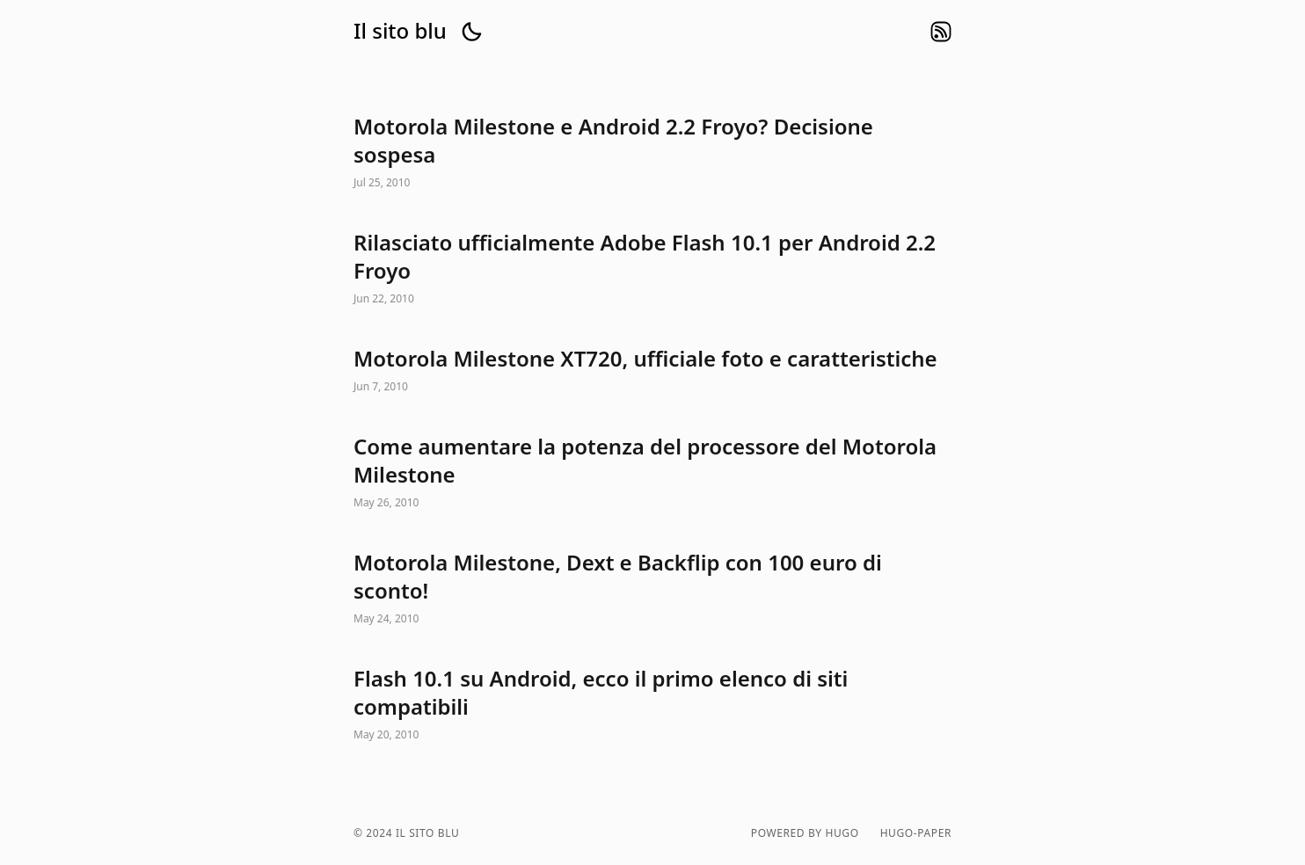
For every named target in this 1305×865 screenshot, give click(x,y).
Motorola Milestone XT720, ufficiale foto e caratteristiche (652, 371)
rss (940, 31)
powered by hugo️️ (805, 833)
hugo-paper (915, 833)
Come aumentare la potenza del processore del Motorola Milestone (652, 472)
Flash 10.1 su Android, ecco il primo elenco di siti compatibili (652, 705)
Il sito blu (400, 31)
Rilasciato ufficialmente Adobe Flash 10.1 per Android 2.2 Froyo (652, 269)
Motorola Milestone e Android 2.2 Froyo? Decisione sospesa (652, 153)
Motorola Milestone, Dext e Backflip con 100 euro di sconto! (652, 589)
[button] (471, 31)
